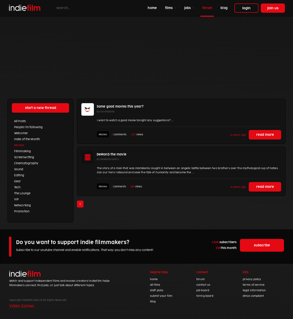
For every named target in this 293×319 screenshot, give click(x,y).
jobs (188, 7)
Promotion (21, 211)
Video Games (21, 306)
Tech (17, 187)
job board (202, 290)
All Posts (20, 121)
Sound (18, 169)
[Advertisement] (146, 51)
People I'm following (28, 127)
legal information (254, 290)
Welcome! (21, 133)
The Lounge (22, 193)
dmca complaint (253, 296)
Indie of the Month (27, 139)
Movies (19, 145)
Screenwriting (24, 157)
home (153, 7)
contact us (203, 285)
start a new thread (40, 108)
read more (265, 134)
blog (223, 7)
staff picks (156, 290)
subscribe (262, 245)
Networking (22, 205)
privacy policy (252, 279)
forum (207, 7)
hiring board (204, 296)
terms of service (253, 285)
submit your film (161, 296)
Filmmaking (22, 151)
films (169, 7)
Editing (19, 175)
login (246, 8)
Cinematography (26, 163)
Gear (17, 181)
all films (155, 285)
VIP (16, 199)
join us (272, 8)
